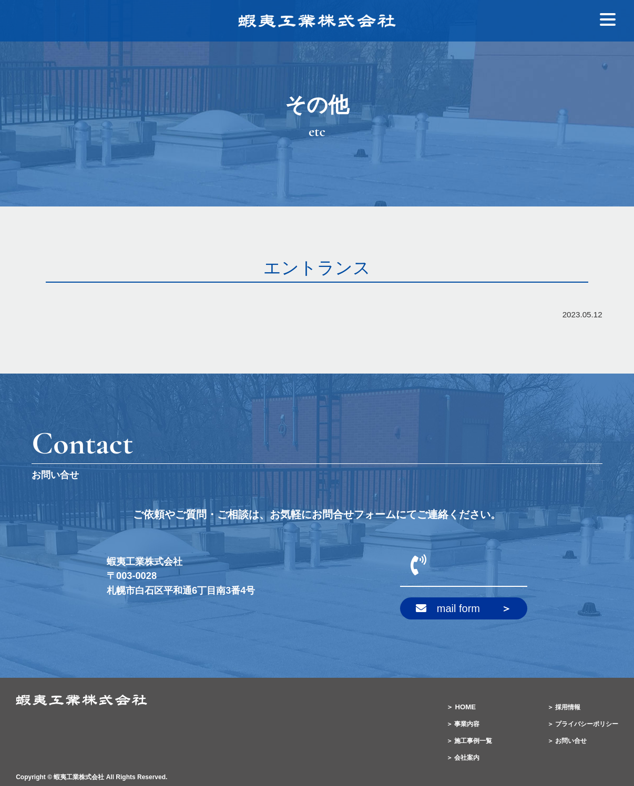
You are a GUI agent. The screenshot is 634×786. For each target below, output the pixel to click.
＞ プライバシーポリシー (582, 724)
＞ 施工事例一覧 (469, 740)
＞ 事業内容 (462, 724)
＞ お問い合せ (567, 740)
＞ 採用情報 (563, 707)
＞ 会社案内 (462, 757)
